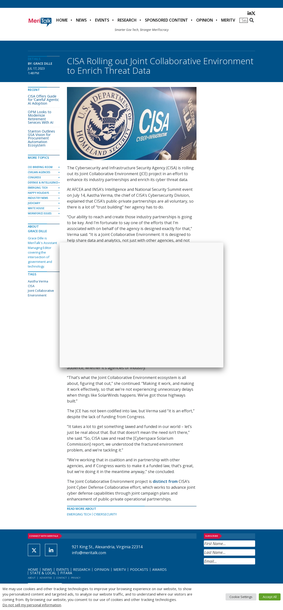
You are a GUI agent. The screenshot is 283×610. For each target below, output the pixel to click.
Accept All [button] (270, 597)
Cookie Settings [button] (240, 597)
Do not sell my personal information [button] (31, 604)
